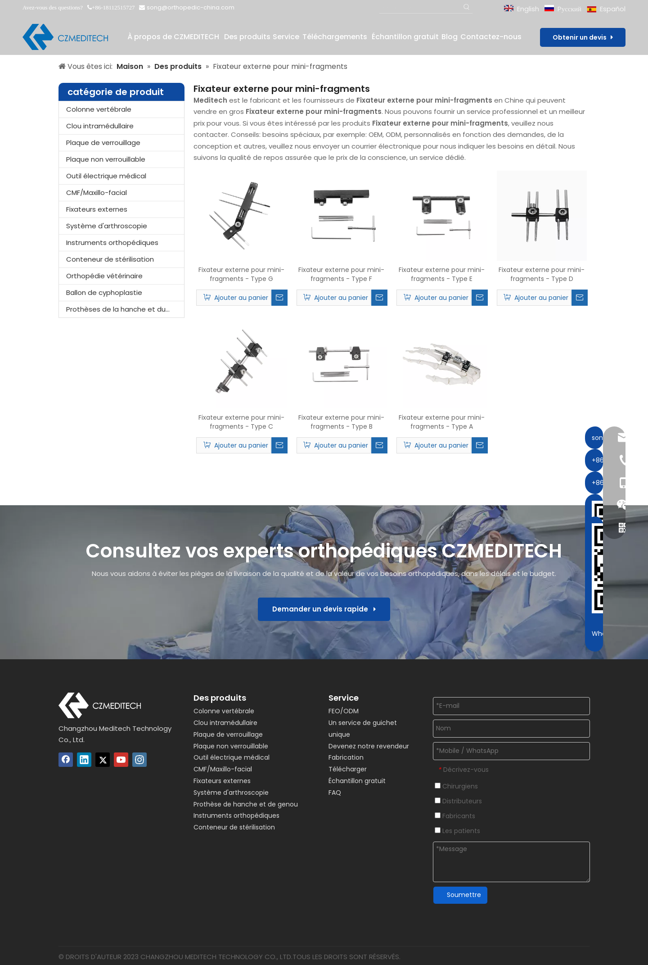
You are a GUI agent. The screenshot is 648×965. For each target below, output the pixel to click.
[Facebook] (65, 759)
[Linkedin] (84, 759)
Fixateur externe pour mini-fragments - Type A (442, 422)
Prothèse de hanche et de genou (246, 804)
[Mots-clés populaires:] (466, 7)
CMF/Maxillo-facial (96, 192)
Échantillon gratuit (357, 780)
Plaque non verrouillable (105, 159)
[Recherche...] (420, 7)
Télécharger (347, 769)
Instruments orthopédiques (112, 242)
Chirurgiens (456, 786)
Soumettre (464, 894)
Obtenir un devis (583, 37)
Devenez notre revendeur (368, 746)
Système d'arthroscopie (106, 226)
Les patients (457, 830)
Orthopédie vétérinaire (104, 276)
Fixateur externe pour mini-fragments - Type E (442, 274)
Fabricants (455, 815)
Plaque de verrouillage (103, 142)
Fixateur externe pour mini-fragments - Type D (542, 274)
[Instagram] (139, 759)
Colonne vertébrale (98, 109)
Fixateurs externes (96, 209)
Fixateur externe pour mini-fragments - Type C (241, 422)
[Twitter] (102, 759)
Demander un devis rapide (324, 609)
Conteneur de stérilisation (110, 259)
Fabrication (346, 757)
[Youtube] (121, 759)
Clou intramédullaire (100, 126)
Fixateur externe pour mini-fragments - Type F (341, 274)
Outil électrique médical (106, 176)
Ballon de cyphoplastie (104, 292)
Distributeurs (458, 801)
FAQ (334, 792)
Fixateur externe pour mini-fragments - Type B (341, 422)
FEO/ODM (343, 711)
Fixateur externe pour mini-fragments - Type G (241, 274)
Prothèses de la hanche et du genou (125, 309)
